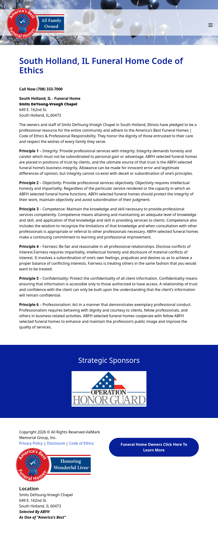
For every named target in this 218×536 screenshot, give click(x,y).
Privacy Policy (31, 443)
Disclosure (56, 443)
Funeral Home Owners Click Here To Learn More (154, 447)
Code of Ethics (81, 443)
